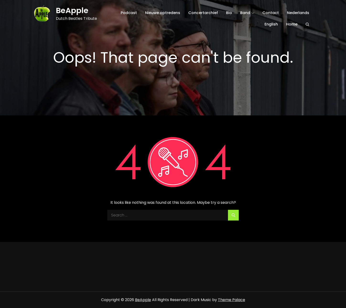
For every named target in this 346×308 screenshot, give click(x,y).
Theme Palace (231, 300)
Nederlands (298, 12)
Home (291, 24)
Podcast (129, 12)
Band (247, 12)
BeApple (72, 10)
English (271, 24)
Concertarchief (203, 12)
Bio (229, 12)
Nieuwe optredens (162, 12)
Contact (270, 12)
